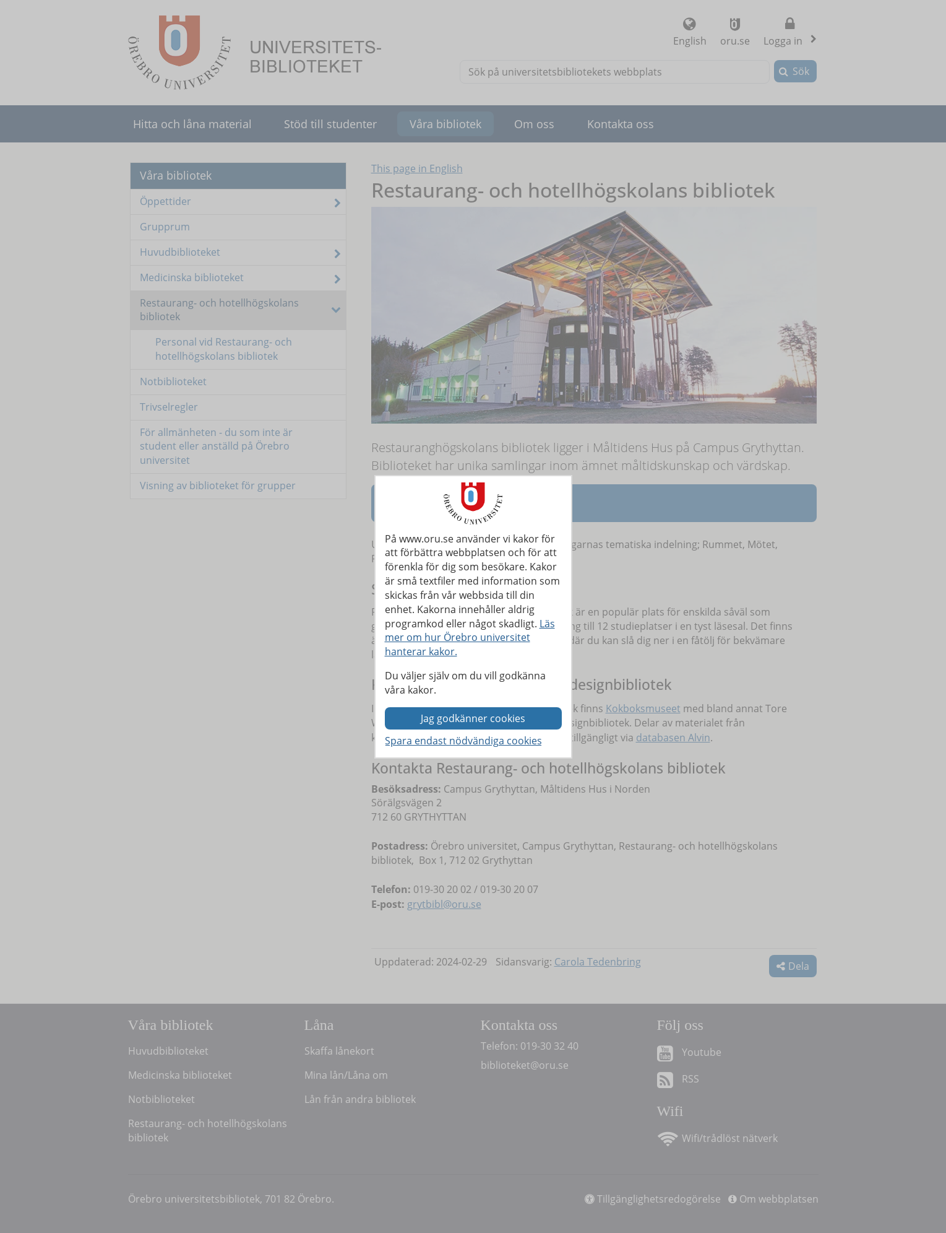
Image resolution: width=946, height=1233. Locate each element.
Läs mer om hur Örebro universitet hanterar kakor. (470, 638)
